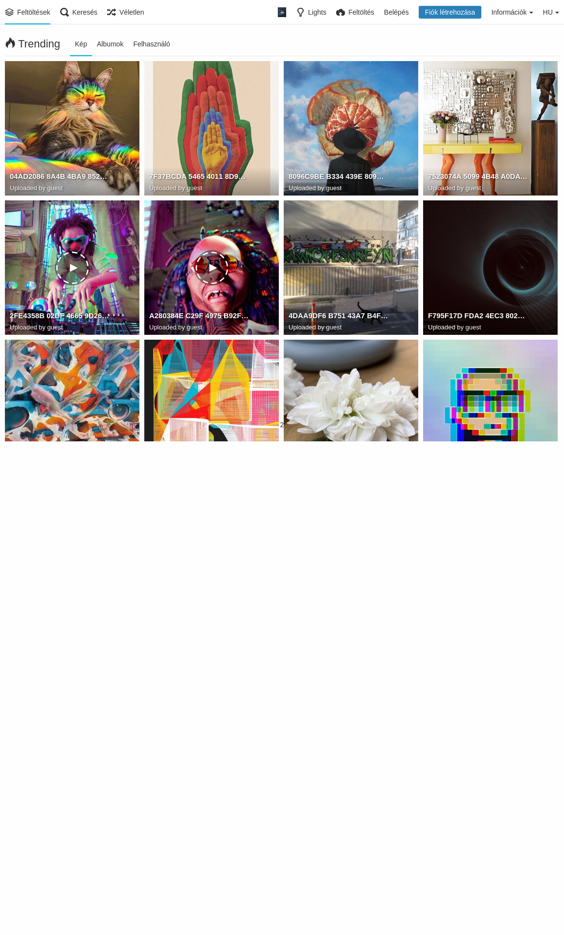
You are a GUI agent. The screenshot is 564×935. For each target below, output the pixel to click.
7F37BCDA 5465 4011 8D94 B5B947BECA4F (199, 178)
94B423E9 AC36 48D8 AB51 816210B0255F (478, 596)
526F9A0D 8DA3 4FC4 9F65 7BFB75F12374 (478, 456)
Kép (81, 44)
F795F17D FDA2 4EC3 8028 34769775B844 (478, 317)
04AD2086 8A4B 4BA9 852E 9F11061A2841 (60, 178)
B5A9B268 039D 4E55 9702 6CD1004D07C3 (60, 874)
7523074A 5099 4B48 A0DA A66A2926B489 (478, 178)
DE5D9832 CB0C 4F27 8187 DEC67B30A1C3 (199, 596)
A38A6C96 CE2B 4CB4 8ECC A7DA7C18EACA (199, 456)
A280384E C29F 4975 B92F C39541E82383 (199, 317)
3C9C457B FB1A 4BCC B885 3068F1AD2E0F (60, 456)
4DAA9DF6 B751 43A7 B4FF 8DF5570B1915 (338, 317)
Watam (438, 467)
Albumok (110, 44)
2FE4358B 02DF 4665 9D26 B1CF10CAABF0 (60, 317)
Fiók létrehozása (450, 12)
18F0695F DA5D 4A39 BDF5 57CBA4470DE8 (60, 596)
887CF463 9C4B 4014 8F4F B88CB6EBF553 (338, 456)
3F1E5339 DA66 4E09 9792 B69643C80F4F (478, 874)
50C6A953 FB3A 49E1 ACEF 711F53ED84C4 (199, 874)
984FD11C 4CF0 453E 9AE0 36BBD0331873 (478, 735)
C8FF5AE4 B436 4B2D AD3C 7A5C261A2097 (199, 735)
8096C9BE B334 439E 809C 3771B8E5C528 (338, 178)
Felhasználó (151, 44)
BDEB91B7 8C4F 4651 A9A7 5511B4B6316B (338, 596)
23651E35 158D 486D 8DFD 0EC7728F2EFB (338, 735)
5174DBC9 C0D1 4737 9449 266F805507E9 (338, 874)
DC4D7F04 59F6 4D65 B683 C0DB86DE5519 (60, 735)
